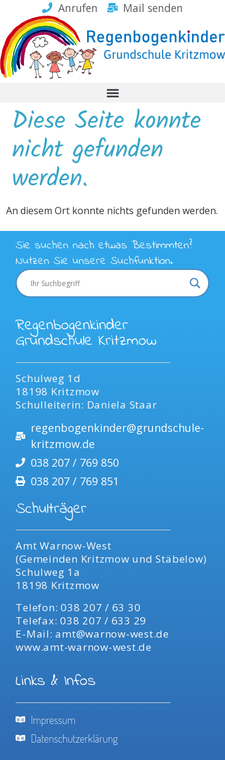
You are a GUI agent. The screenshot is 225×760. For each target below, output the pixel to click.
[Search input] (107, 283)
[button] (112, 93)
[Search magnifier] (195, 283)
